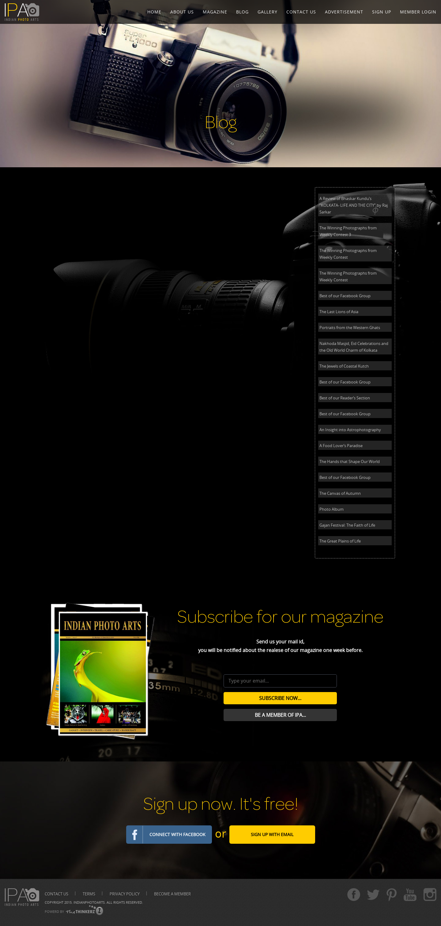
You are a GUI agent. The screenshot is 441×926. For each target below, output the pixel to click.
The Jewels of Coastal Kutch (344, 366)
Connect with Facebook (177, 834)
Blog (242, 12)
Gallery (267, 12)
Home (154, 12)
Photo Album (331, 509)
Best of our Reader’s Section (344, 398)
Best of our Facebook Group (345, 295)
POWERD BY (54, 911)
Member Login (418, 12)
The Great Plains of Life (340, 541)
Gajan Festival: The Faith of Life (347, 525)
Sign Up (381, 12)
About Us (182, 12)
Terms (89, 894)
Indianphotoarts (89, 902)
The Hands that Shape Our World (349, 461)
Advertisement (344, 12)
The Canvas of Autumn (340, 493)
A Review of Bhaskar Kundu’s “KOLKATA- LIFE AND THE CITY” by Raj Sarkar (353, 205)
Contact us (56, 894)
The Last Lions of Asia (338, 311)
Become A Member (172, 894)
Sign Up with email (272, 834)
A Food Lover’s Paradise (341, 445)
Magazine (215, 12)
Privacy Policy (125, 894)
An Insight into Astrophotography (350, 429)
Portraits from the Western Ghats (349, 327)
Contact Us (301, 12)
